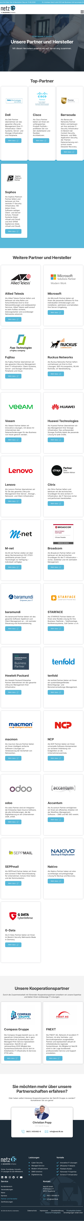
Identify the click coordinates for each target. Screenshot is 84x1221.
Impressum (44, 1211)
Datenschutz (32, 1211)
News (3, 1193)
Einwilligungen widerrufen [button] (73, 1213)
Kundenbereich (6, 1186)
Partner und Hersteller (9, 1199)
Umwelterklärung (57, 1211)
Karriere (4, 1196)
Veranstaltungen (7, 1189)
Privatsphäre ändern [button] (74, 1211)
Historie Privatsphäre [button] (53, 1213)
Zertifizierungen (7, 1202)
